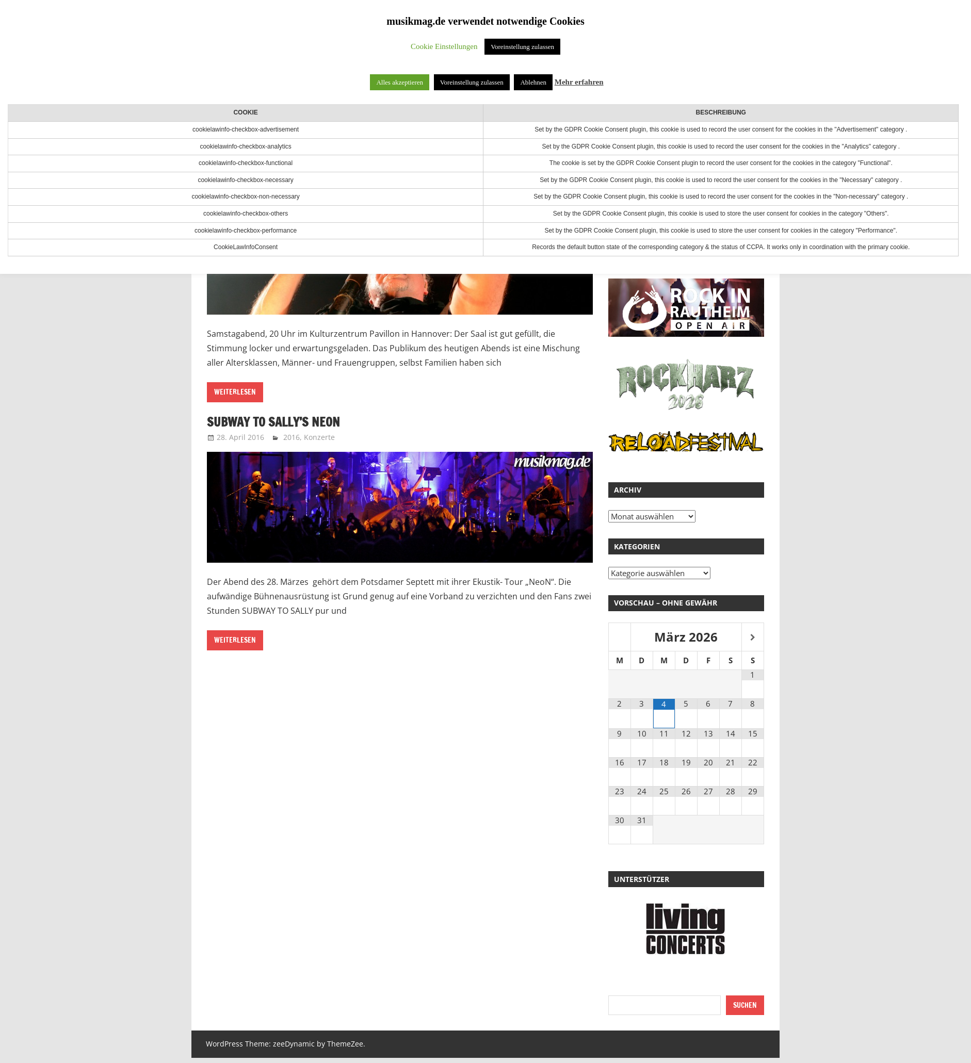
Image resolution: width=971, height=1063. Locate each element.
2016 (291, 437)
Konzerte (319, 437)
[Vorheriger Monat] (619, 637)
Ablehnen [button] (533, 82)
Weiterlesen (235, 392)
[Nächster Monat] (753, 637)
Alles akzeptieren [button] (399, 82)
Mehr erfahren (579, 82)
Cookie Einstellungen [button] (444, 46)
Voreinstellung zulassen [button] (522, 47)
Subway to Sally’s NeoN (274, 422)
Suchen (745, 1005)
